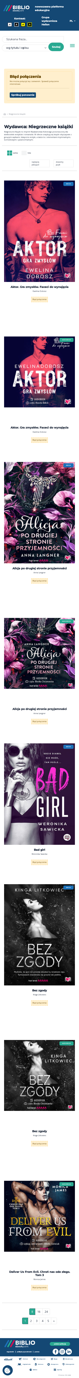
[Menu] (72, 45)
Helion (23, 1359)
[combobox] (27, 48)
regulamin (10, 1352)
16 (38, 1312)
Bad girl (39, 849)
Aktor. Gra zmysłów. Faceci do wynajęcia (39, 287)
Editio (33, 1370)
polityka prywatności (24, 1352)
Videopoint (68, 1364)
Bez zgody (39, 990)
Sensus (39, 1364)
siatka (12, 153)
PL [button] (71, 21)
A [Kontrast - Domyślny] (10, 24)
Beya (54, 1359)
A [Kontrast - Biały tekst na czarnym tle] (16, 24)
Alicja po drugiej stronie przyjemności (39, 568)
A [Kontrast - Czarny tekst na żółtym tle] (23, 24)
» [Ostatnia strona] (54, 1321)
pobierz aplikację (60, 1344)
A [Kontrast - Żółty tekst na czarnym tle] (30, 24)
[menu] (39, 231)
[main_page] (4, 114)
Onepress (53, 1364)
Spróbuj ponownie (22, 94)
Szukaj (56, 46)
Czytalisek (23, 1364)
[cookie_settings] (8, 1370)
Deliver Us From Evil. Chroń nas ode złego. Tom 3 (39, 1273)
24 (46, 1312)
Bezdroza (68, 1359)
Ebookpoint (39, 1359)
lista (26, 153)
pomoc (37, 1352)
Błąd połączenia (39, 299)
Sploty (58, 1370)
